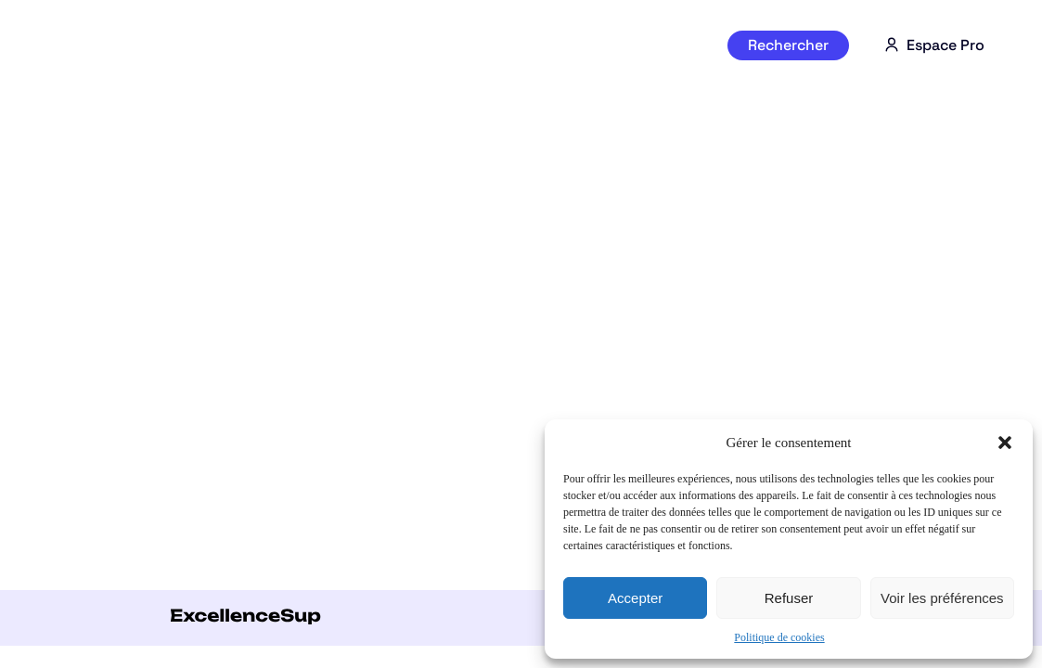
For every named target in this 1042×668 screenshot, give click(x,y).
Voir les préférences (942, 598)
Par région (578, 45)
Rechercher (788, 45)
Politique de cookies (779, 637)
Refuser (789, 598)
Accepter (635, 598)
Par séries (312, 45)
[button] (1005, 442)
